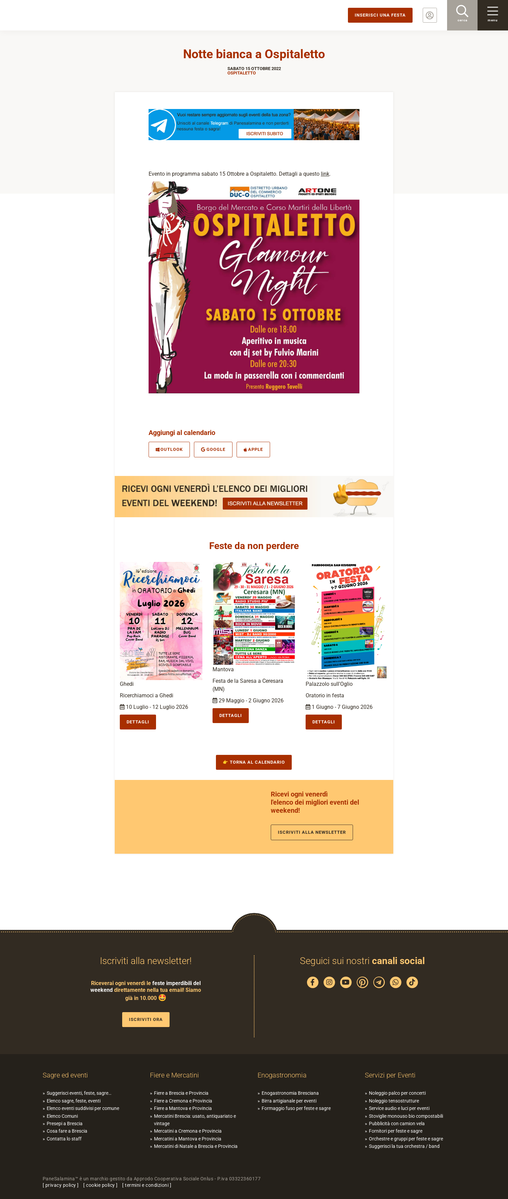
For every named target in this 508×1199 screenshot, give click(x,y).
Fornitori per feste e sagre (395, 1131)
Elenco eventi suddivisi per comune (83, 1108)
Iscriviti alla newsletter (312, 832)
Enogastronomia (282, 1075)
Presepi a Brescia (65, 1123)
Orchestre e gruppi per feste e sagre (406, 1138)
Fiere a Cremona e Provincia (183, 1101)
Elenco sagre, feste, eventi (74, 1101)
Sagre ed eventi (65, 1075)
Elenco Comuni (62, 1116)
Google (213, 449)
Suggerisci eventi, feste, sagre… (79, 1093)
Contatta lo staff (64, 1138)
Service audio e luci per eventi (399, 1108)
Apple (253, 449)
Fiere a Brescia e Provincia (181, 1093)
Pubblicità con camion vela (397, 1123)
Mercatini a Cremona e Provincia (188, 1131)
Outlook (169, 449)
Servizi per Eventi (390, 1075)
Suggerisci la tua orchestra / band (404, 1146)
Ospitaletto (241, 72)
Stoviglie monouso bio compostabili (406, 1116)
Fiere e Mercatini (174, 1075)
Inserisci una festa (380, 15)
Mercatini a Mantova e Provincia (187, 1138)
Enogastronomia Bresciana (290, 1093)
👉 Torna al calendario (254, 762)
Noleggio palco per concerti (397, 1093)
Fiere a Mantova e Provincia (183, 1108)
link (325, 174)
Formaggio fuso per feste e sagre (296, 1108)
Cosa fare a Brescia (67, 1131)
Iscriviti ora (146, 1019)
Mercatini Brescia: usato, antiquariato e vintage (195, 1119)
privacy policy (60, 1185)
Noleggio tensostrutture (394, 1101)
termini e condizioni (147, 1185)
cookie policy (100, 1185)
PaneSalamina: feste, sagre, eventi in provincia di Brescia (52, 15)
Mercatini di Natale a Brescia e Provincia (196, 1146)
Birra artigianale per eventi (289, 1101)
